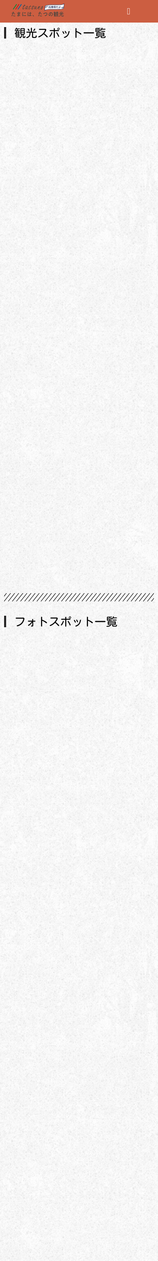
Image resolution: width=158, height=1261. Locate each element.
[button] (129, 11)
